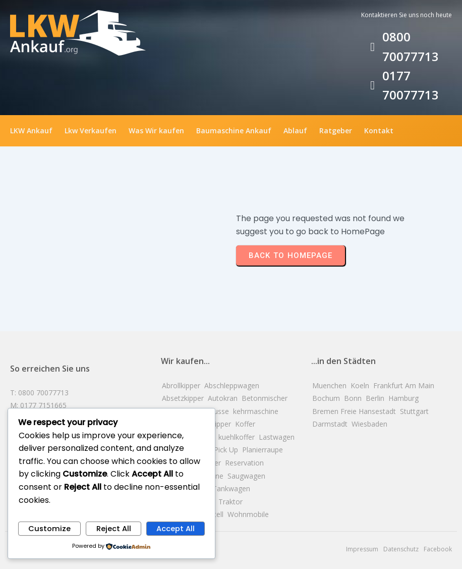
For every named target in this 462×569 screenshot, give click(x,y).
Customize (49, 529)
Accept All (175, 529)
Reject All (113, 529)
